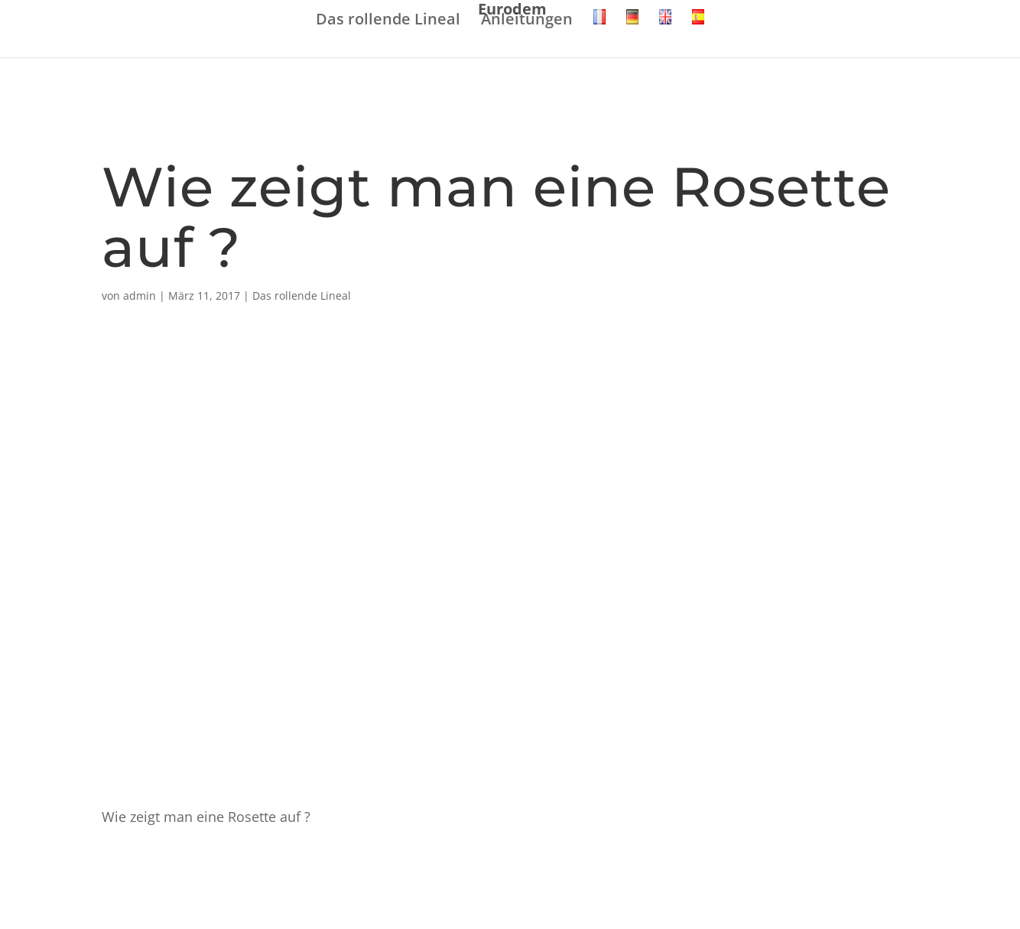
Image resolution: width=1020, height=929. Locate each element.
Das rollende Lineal (388, 20)
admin (139, 295)
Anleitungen (527, 20)
